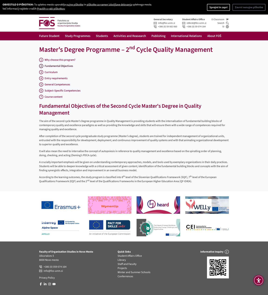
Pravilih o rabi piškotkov (51, 9)
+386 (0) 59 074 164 (194, 26)
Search (223, 23)
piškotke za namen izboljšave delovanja (109, 4)
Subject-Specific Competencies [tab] (60, 91)
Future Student (49, 36)
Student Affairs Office (130, 256)
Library (122, 260)
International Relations (186, 36)
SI (225, 26)
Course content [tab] (51, 97)
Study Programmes (77, 36)
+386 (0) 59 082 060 (165, 26)
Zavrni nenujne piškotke (249, 7)
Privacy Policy (47, 278)
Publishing (158, 36)
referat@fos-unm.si (194, 23)
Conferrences (125, 276)
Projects (122, 268)
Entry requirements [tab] (53, 78)
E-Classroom (220, 19)
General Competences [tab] (54, 84)
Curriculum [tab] (48, 72)
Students (102, 36)
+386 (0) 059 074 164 (52, 267)
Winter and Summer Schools (134, 272)
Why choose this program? (57, 60)
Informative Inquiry (214, 252)
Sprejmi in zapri (218, 7)
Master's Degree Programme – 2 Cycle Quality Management (126, 50)
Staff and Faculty (127, 264)
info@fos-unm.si (164, 23)
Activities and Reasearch (129, 36)
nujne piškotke (74, 4)
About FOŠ (214, 36)
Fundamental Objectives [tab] (56, 66)
